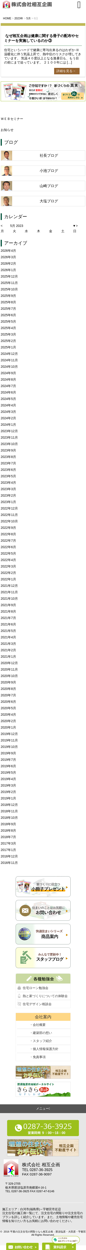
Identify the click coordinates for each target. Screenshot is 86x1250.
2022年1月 (8, 579)
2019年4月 (8, 779)
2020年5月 (8, 708)
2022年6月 (8, 547)
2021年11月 (9, 592)
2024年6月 (8, 392)
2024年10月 (9, 366)
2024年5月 (8, 399)
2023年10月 (9, 444)
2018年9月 (8, 824)
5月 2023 (16, 226)
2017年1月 (8, 850)
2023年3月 (8, 489)
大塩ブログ (49, 201)
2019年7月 (8, 759)
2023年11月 (9, 437)
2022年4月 (8, 560)
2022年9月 (8, 528)
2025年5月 (8, 321)
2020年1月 (8, 727)
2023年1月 (8, 502)
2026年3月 (8, 257)
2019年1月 (8, 798)
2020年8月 (8, 689)
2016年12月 (9, 856)
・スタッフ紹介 (41, 1041)
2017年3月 (8, 843)
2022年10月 (9, 521)
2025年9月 (8, 296)
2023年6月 (8, 470)
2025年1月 (8, 347)
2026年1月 (8, 270)
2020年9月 (8, 682)
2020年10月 (9, 676)
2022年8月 (8, 534)
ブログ (11, 142)
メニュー (43, 1108)
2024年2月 (8, 418)
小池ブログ (49, 171)
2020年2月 (8, 721)
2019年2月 (8, 792)
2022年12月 (9, 508)
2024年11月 (9, 360)
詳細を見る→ (66, 71)
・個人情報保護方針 (44, 1049)
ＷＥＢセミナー (12, 119)
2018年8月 (8, 830)
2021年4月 (8, 637)
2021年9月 (8, 605)
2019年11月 (9, 740)
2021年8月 (8, 611)
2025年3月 (8, 334)
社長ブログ (49, 155)
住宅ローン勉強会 (35, 988)
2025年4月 (8, 328)
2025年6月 (8, 315)
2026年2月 (8, 263)
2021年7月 (8, 618)
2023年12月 (9, 431)
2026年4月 (8, 250)
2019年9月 (8, 753)
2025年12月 (9, 276)
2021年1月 (8, 656)
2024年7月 (8, 386)
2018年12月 (9, 805)
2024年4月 (8, 405)
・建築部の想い (41, 1033)
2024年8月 (8, 379)
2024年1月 (8, 424)
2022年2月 (8, 573)
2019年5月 (8, 772)
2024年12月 (9, 354)
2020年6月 (8, 701)
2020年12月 (9, 663)
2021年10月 (9, 598)
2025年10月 (9, 289)
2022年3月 (8, 566)
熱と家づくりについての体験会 (45, 996)
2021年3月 (8, 643)
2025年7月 (8, 308)
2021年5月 (8, 631)
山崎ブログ (49, 186)
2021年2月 (8, 650)
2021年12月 (9, 585)
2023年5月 (8, 476)
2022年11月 (9, 515)
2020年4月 (8, 714)
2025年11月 (9, 283)
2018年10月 (9, 817)
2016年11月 (9, 863)
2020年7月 (8, 695)
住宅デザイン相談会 (37, 1004)
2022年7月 (8, 540)
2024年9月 (8, 373)
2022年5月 (8, 553)
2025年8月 (8, 302)
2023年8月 (8, 457)
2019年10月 (9, 747)
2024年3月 (8, 412)
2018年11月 (9, 811)
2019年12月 (9, 734)
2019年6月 (8, 766)
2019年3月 (8, 785)
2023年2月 (8, 495)
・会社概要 (38, 1025)
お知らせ (7, 130)
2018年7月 (8, 837)
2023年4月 (8, 482)
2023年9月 (8, 450)
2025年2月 (8, 341)
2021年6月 (8, 624)
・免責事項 (38, 1057)
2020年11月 (9, 669)
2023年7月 (8, 463)
